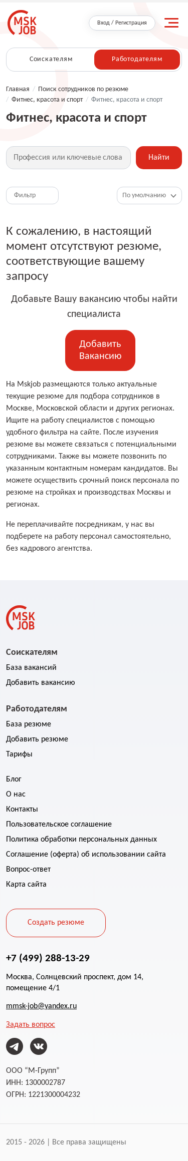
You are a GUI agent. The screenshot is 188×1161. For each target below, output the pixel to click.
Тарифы (19, 754)
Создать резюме (56, 923)
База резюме (28, 724)
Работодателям (137, 59)
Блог (14, 780)
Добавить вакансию (40, 683)
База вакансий (31, 668)
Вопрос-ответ (28, 870)
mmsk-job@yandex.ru (41, 1006)
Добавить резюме (37, 739)
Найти (158, 158)
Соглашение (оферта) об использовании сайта (86, 855)
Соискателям (51, 59)
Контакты (22, 810)
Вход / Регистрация (122, 23)
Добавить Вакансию (100, 350)
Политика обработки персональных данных (81, 840)
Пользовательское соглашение (59, 825)
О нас (16, 795)
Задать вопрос (30, 1025)
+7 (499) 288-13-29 (48, 957)
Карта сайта (26, 885)
